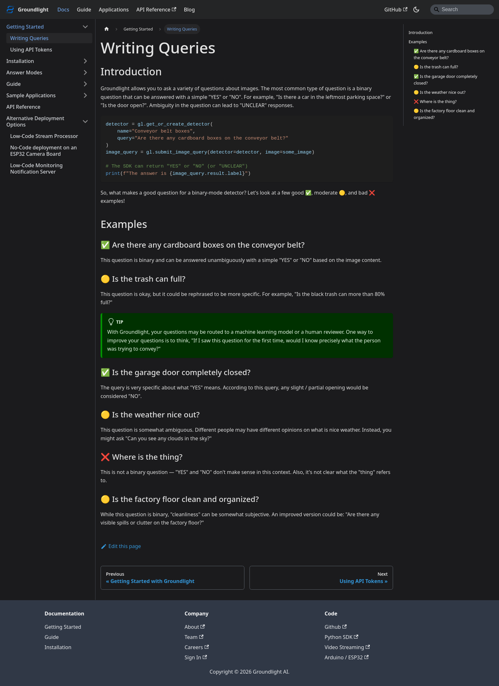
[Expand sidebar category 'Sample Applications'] (85, 95)
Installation (20, 61)
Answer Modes (24, 72)
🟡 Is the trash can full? (436, 67)
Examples (418, 42)
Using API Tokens (31, 49)
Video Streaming (347, 647)
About (195, 626)
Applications (114, 9)
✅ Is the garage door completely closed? (445, 79)
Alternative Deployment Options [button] (35, 121)
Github (336, 626)
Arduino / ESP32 (347, 657)
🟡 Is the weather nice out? (440, 92)
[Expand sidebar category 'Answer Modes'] (85, 72)
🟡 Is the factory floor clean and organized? (444, 114)
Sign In (196, 657)
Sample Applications (31, 95)
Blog (189, 9)
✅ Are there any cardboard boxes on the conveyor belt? (449, 54)
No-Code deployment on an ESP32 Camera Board (43, 150)
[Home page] (107, 29)
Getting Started (25, 26)
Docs (63, 9)
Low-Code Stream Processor (44, 136)
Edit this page (121, 546)
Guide (84, 9)
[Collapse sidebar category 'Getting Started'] (85, 27)
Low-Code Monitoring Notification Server (36, 168)
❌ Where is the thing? (435, 101)
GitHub (395, 9)
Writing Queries (29, 38)
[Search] (462, 9)
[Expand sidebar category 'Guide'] (85, 84)
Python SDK (341, 637)
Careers (197, 647)
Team (194, 637)
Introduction (420, 32)
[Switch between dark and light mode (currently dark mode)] (416, 9)
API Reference (156, 9)
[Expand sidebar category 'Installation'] (85, 61)
